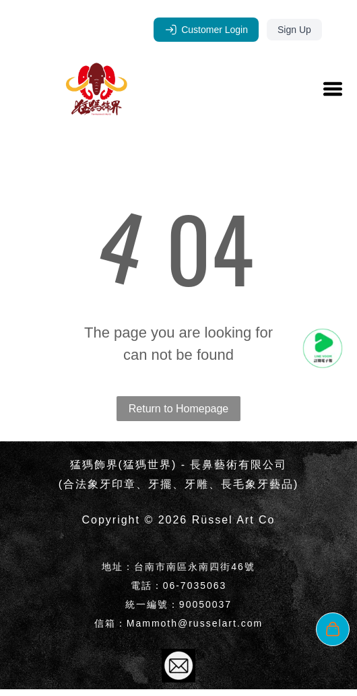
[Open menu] (333, 89)
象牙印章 (112, 484)
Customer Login (206, 29)
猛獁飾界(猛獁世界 (121, 464)
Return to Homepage (179, 408)
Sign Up (294, 29)
